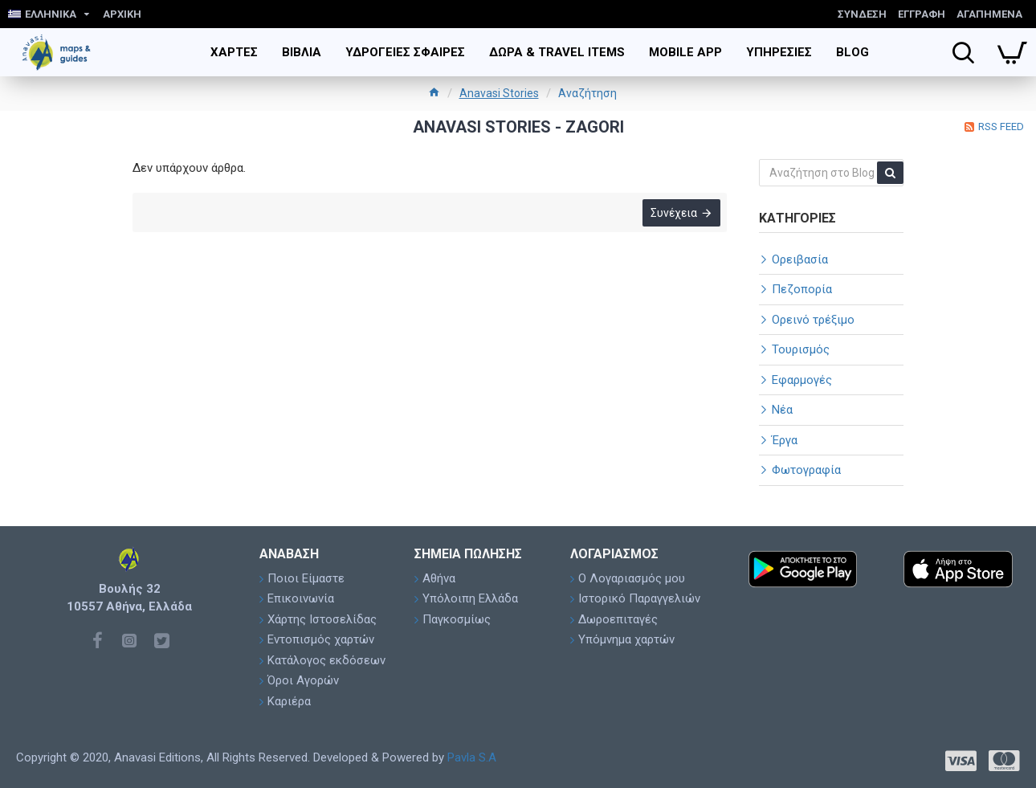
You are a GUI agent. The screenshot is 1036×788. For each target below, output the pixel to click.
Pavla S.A (471, 757)
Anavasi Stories (499, 93)
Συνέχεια (672, 214)
